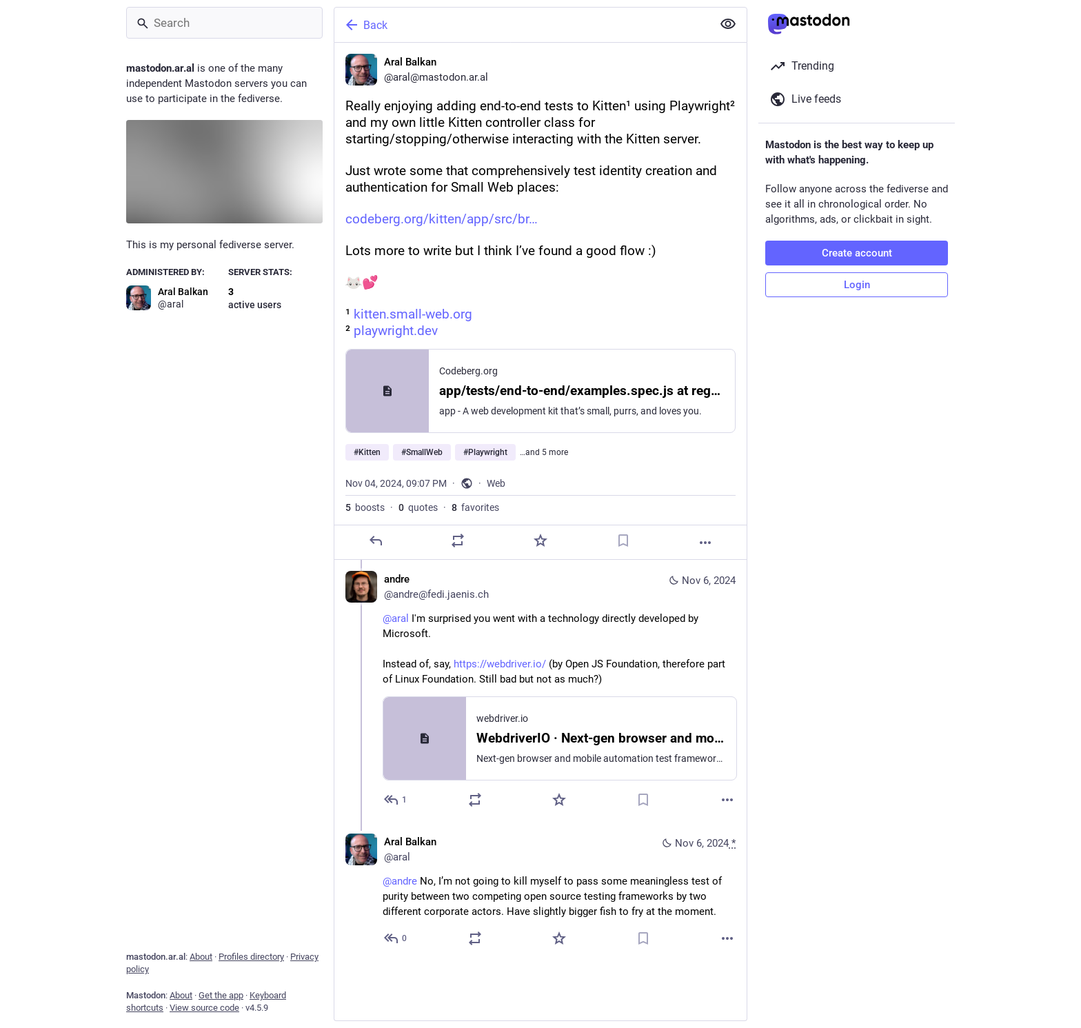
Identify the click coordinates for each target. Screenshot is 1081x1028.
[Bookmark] (623, 540)
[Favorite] (540, 540)
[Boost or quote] (457, 540)
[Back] (521, 25)
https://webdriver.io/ (500, 664)
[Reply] (375, 540)
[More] (705, 542)
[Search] (224, 23)
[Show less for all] (728, 24)
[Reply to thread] (396, 800)
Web (496, 483)
